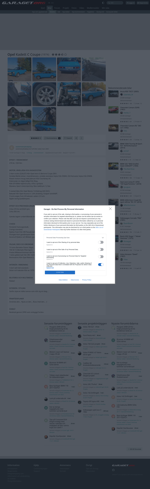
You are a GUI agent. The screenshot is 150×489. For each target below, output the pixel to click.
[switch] (101, 242)
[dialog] (75, 244)
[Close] (111, 209)
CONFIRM (60, 272)
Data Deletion (63, 280)
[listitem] (75, 238)
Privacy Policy (86, 280)
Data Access (75, 280)
